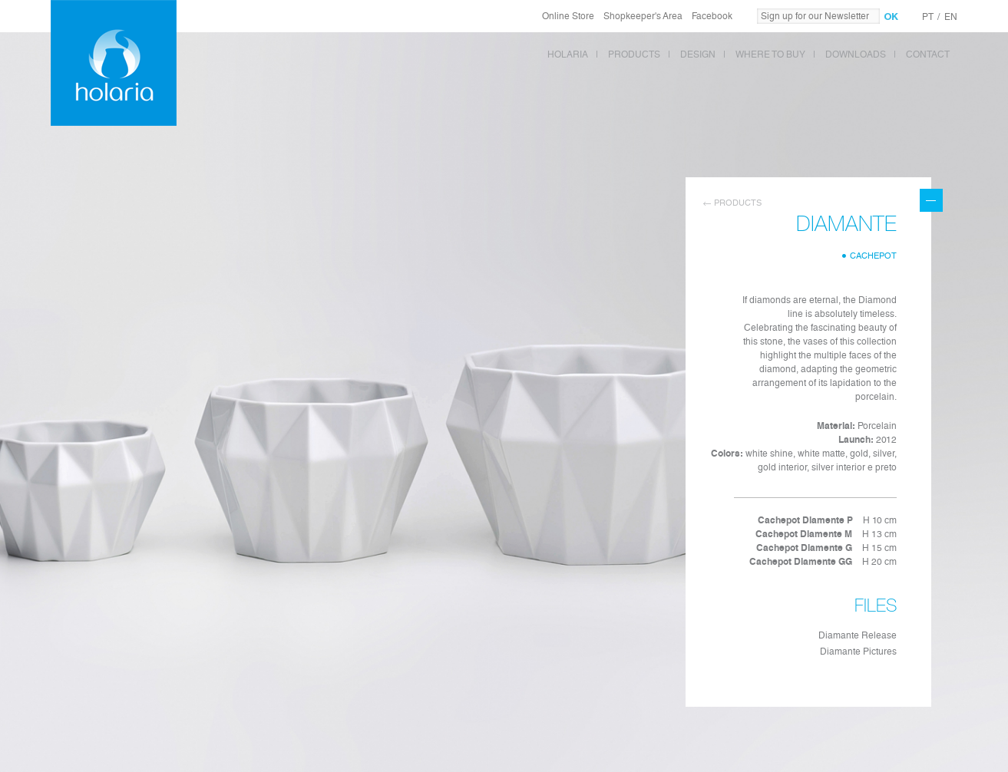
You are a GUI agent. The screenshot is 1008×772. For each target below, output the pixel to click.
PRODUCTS (634, 54)
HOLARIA (567, 54)
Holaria (114, 63)
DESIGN (698, 54)
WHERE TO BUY (770, 54)
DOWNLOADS (855, 54)
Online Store (568, 16)
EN (950, 17)
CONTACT (928, 54)
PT (928, 17)
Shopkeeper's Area (642, 16)
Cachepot (873, 256)
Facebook (712, 16)
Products (738, 203)
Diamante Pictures (858, 651)
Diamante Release (857, 635)
